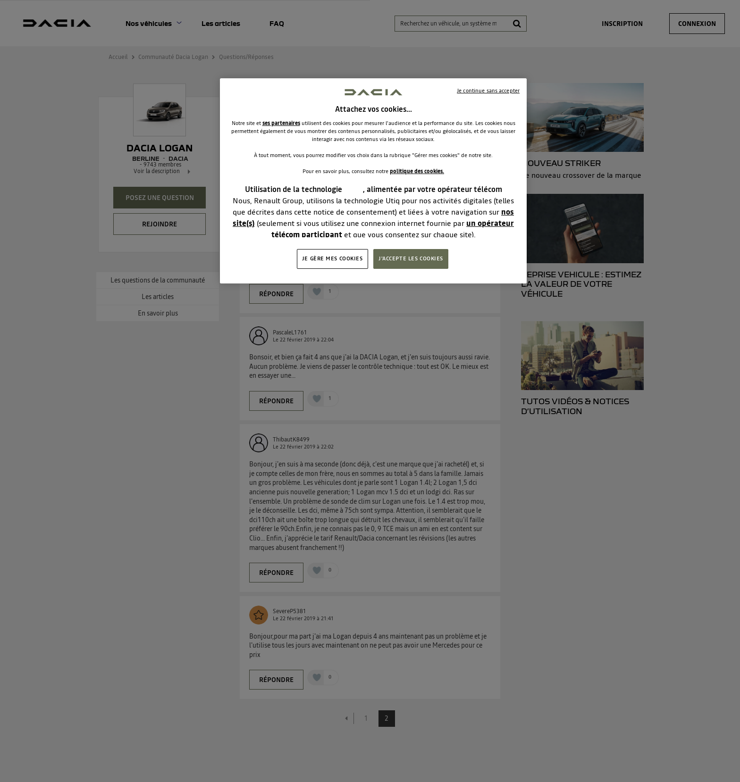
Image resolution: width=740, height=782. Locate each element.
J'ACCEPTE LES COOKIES (410, 258)
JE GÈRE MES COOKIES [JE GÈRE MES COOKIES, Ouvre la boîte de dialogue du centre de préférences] (332, 258)
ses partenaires (281, 123)
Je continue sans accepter (488, 90)
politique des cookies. (417, 171)
